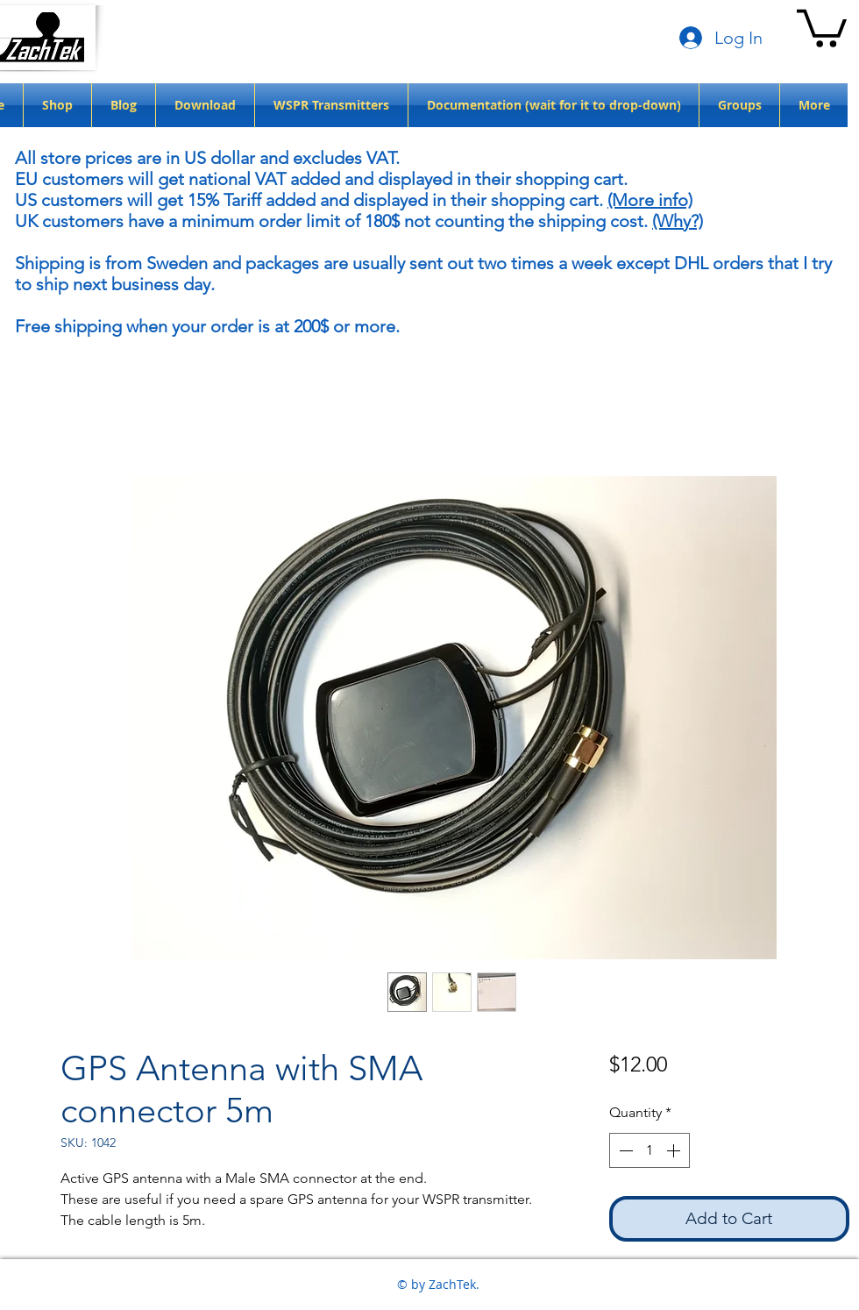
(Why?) (677, 220)
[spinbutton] (649, 1150)
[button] (822, 26)
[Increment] (675, 1150)
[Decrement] (624, 1150)
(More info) (649, 199)
